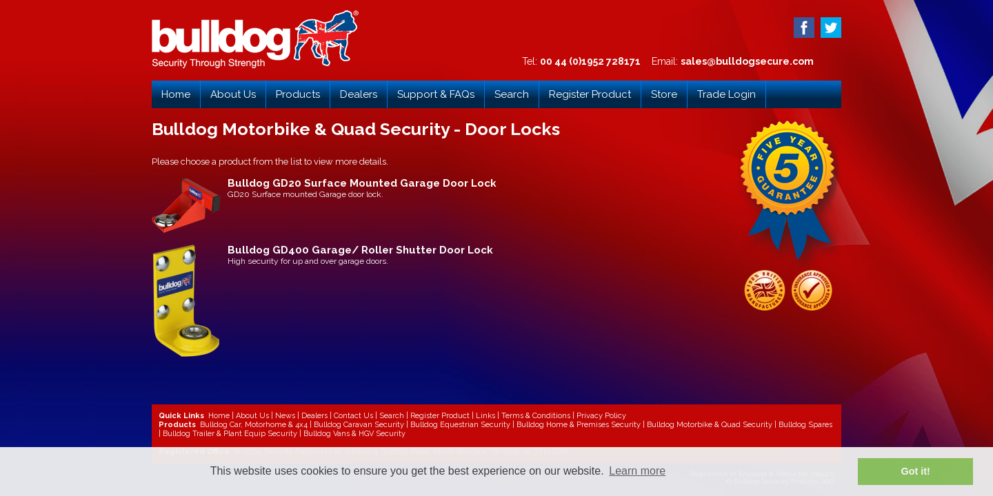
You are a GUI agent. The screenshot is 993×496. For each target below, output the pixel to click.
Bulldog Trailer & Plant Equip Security (230, 433)
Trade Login (726, 94)
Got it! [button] (915, 471)
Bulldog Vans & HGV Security (354, 433)
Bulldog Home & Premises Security (578, 424)
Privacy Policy (601, 415)
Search (511, 94)
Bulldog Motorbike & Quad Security (709, 424)
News (285, 415)
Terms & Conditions (535, 415)
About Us (233, 94)
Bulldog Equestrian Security (460, 424)
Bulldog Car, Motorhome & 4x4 (254, 424)
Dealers (358, 94)
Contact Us (353, 415)
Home (175, 94)
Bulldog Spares (805, 424)
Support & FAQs (435, 94)
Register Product (590, 94)
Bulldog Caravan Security (359, 424)
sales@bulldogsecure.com (747, 61)
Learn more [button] (637, 471)
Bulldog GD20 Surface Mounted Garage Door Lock (362, 183)
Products (298, 94)
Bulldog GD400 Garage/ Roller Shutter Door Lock (360, 250)
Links (485, 415)
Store (664, 94)
